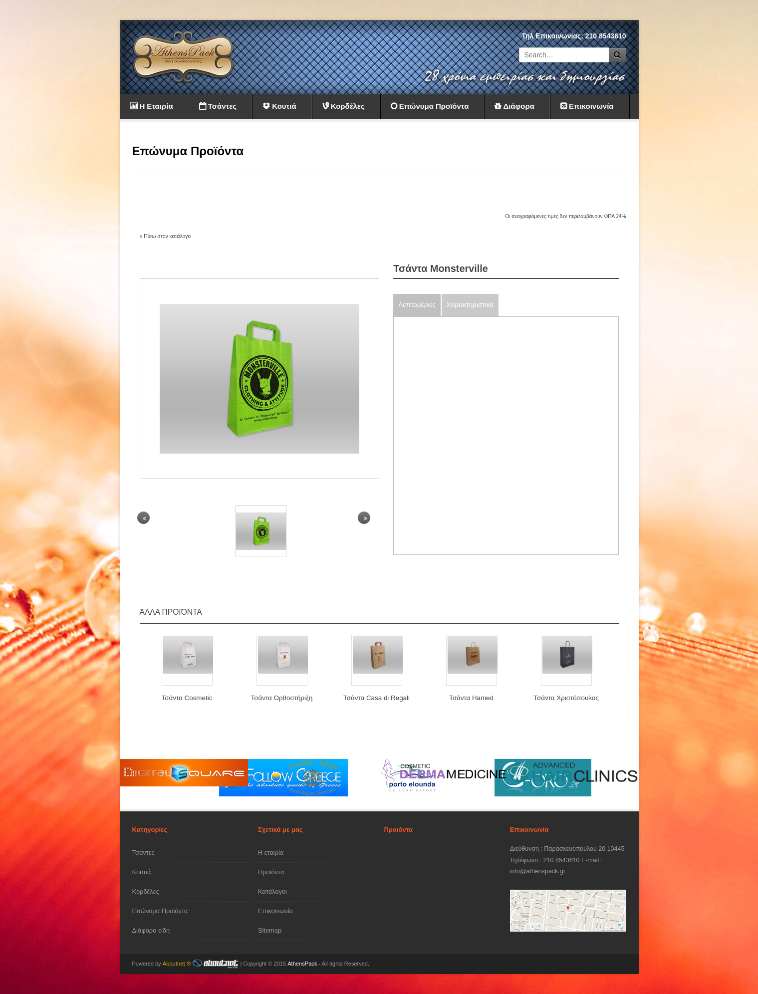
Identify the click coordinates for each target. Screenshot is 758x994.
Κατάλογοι (272, 891)
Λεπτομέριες (417, 304)
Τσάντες (143, 852)
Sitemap (269, 930)
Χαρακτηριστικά (470, 304)
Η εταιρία (270, 852)
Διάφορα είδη (151, 930)
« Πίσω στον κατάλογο (165, 236)
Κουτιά (141, 872)
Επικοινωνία (275, 911)
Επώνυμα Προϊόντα (160, 911)
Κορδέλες (145, 891)
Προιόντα (271, 872)
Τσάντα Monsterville (440, 268)
